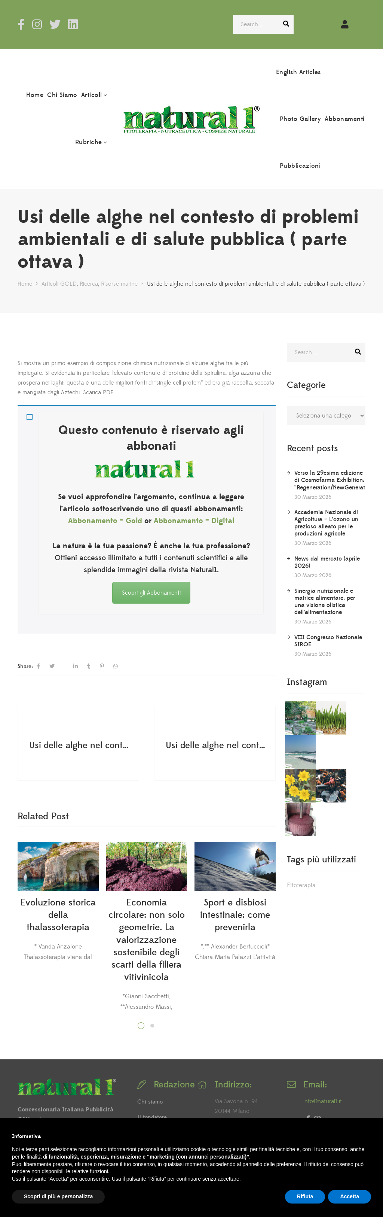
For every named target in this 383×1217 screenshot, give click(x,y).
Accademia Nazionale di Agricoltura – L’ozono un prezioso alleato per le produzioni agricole (326, 523)
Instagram (37, 24)
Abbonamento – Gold (105, 521)
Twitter (55, 24)
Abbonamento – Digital (194, 521)
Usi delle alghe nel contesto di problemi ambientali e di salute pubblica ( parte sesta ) (216, 745)
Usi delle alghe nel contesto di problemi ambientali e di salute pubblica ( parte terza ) (79, 745)
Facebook (21, 24)
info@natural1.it (322, 1101)
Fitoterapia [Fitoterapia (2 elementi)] (301, 811)
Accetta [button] (349, 1196)
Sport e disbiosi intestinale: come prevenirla (235, 915)
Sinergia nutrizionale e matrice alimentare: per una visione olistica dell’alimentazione (324, 601)
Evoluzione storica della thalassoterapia (58, 915)
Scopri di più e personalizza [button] (58, 1196)
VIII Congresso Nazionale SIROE (328, 641)
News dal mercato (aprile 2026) (327, 562)
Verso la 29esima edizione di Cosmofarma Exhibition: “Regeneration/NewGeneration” (335, 480)
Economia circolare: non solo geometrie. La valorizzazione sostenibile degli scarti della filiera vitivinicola (146, 940)
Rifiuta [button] (305, 1196)
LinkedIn (73, 24)
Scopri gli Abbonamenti (151, 593)
